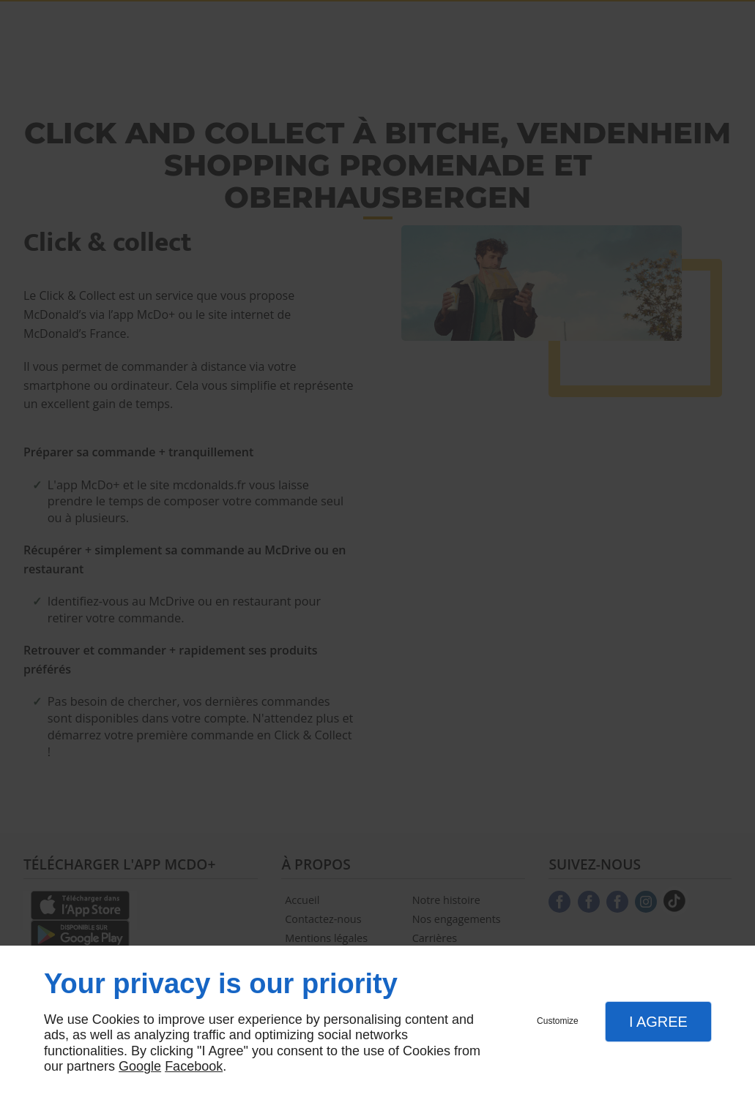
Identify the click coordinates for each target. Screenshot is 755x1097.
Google (140, 1066)
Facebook (194, 1066)
